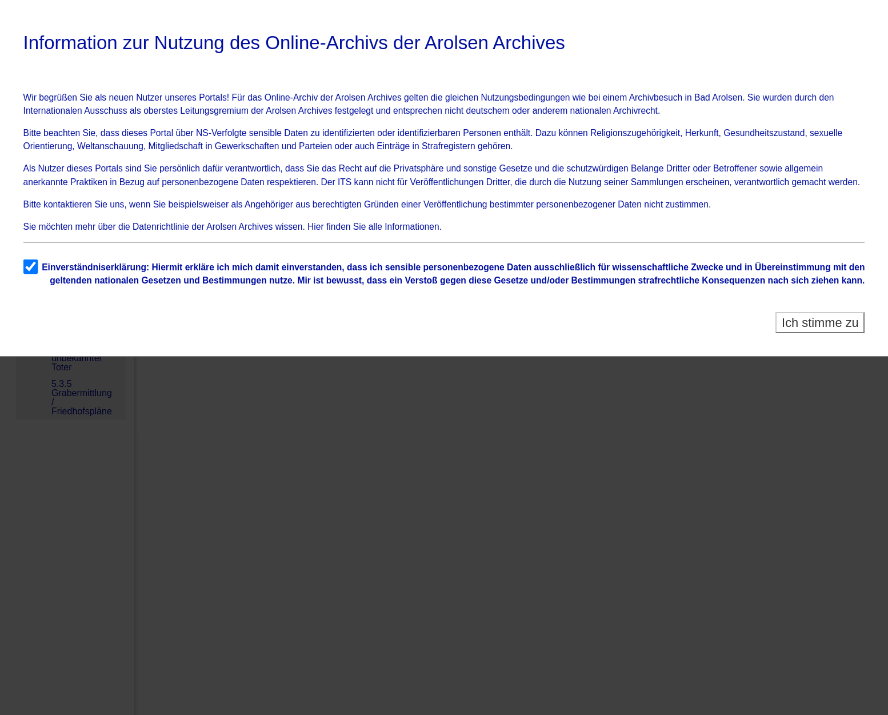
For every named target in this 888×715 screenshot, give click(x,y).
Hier (315, 226)
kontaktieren (67, 204)
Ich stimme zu (820, 322)
